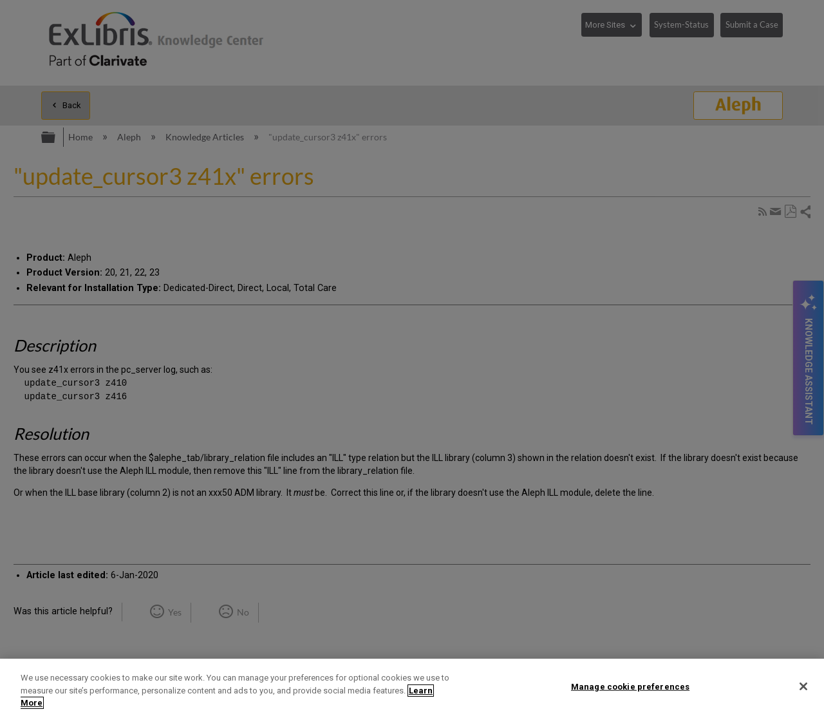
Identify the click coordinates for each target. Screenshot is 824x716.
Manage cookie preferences (630, 686)
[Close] (803, 686)
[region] (412, 687)
